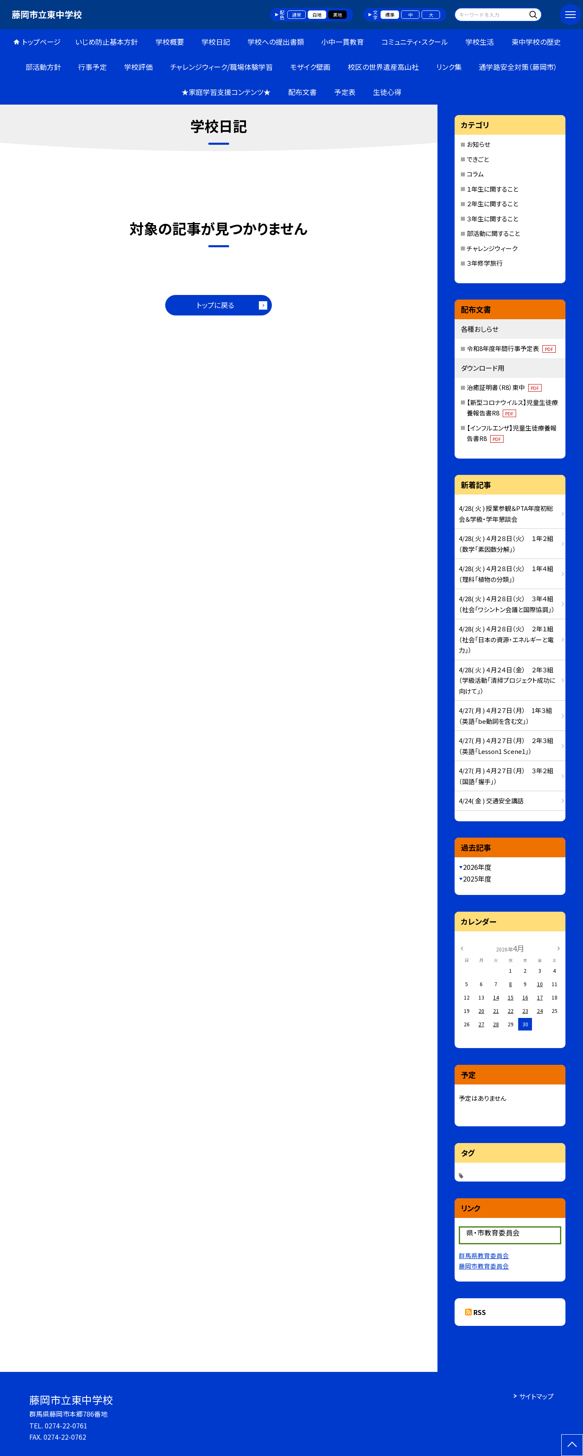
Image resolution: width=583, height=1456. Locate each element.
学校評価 (138, 67)
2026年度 (477, 867)
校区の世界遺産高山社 (383, 67)
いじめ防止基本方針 (106, 41)
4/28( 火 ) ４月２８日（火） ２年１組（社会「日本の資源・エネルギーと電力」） (506, 639)
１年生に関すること (492, 189)
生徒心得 (387, 92)
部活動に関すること (493, 233)
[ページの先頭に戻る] (572, 1445)
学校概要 (170, 41)
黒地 (337, 14)
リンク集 (449, 67)
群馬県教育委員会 (484, 1255)
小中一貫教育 (342, 41)
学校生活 (479, 41)
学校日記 (216, 41)
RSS (479, 1312)
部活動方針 (43, 67)
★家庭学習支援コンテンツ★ (226, 92)
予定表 (344, 92)
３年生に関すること (492, 218)
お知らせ (478, 144)
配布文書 (302, 92)
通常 (296, 14)
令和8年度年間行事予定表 (511, 348)
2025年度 (477, 879)
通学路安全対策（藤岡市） (518, 67)
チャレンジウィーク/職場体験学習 (221, 67)
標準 (389, 14)
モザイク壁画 (310, 67)
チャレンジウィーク (492, 248)
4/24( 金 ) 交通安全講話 (491, 800)
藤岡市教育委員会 (484, 1265)
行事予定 (92, 67)
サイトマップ (536, 1396)
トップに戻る (215, 305)
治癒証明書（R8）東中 (504, 387)
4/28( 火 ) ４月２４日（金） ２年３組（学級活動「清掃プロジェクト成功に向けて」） (507, 680)
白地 (317, 14)
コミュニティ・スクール (414, 41)
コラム (475, 173)
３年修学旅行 (485, 263)
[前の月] (461, 947)
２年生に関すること (492, 203)
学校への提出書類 (276, 41)
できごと (478, 159)
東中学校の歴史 (536, 41)
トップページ (41, 41)
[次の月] (558, 947)
